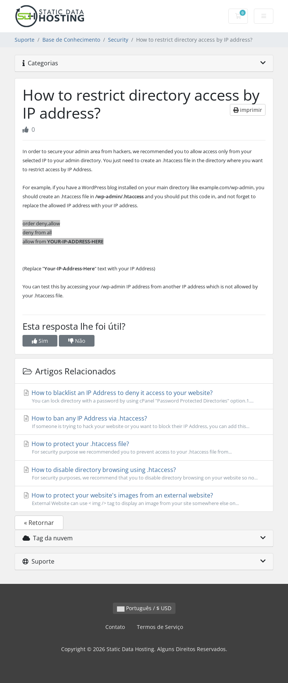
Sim (40, 340)
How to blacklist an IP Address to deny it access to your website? (144, 396)
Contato (115, 626)
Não (76, 340)
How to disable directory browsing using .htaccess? (144, 473)
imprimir (247, 109)
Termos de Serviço (160, 626)
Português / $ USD (144, 608)
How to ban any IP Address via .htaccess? (144, 422)
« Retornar (39, 523)
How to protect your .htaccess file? (144, 447)
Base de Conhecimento (71, 39)
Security (118, 39)
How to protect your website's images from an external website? (144, 499)
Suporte (24, 39)
